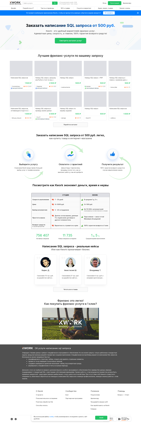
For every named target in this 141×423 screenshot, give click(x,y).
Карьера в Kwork (41, 407)
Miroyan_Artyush (16, 118)
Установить (109, 13)
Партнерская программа (74, 397)
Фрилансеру (127, 3)
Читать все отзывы (71, 289)
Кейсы (68, 400)
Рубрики (93, 407)
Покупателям (95, 393)
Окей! (101, 417)
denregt (63, 118)
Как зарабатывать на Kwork (100, 404)
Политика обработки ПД (44, 400)
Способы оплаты (41, 404)
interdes (88, 86)
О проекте (39, 393)
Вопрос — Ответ (123, 393)
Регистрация (114, 3)
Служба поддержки (124, 397)
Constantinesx (16, 86)
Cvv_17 (38, 117)
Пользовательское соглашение (46, 397)
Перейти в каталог (70, 124)
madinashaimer (65, 87)
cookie (51, 416)
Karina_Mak (114, 87)
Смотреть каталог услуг (70, 41)
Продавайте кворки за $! (99, 400)
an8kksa (113, 118)
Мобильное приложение (99, 411)
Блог (67, 393)
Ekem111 (88, 118)
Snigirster (39, 86)
